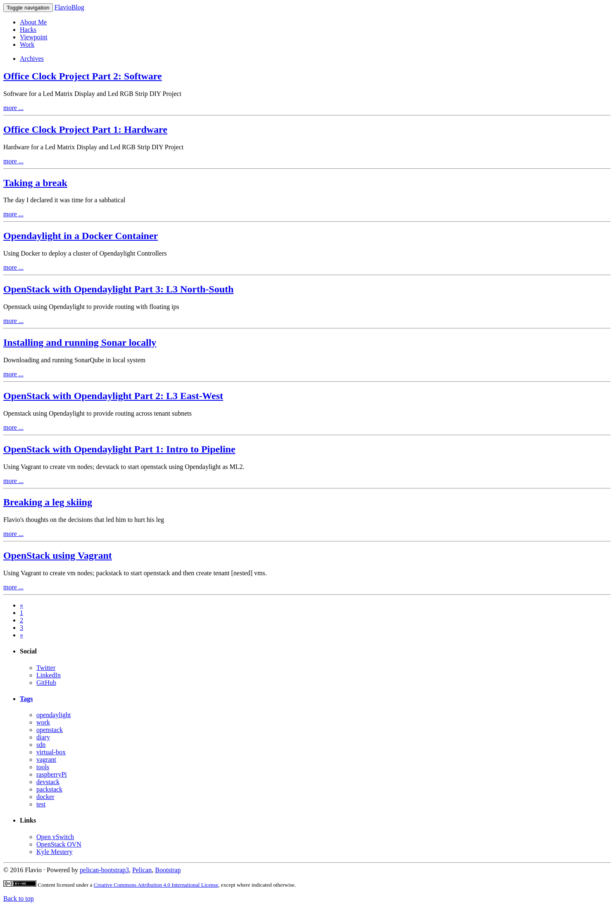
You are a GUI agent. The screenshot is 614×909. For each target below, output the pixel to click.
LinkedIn (48, 675)
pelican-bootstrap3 (104, 869)
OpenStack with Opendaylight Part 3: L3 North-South (118, 289)
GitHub (46, 682)
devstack (47, 781)
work (43, 722)
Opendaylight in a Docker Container (80, 235)
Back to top (18, 898)
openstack (49, 729)
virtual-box (51, 752)
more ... (13, 107)
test (40, 804)
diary (43, 737)
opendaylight (53, 714)
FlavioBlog (69, 7)
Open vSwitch (55, 836)
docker (45, 796)
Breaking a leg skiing (47, 502)
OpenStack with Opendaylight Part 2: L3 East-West (113, 395)
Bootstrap (168, 869)
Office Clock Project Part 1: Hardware (85, 129)
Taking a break (35, 182)
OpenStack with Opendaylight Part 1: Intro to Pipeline (119, 449)
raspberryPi (51, 774)
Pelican (142, 869)
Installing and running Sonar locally (79, 342)
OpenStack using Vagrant (57, 555)
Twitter (45, 667)
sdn (40, 744)
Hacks (28, 29)
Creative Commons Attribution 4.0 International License (156, 885)
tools (42, 766)
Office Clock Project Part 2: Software (82, 76)
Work (27, 44)
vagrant (46, 759)
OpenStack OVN (58, 844)
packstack (49, 789)
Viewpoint (34, 37)
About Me (33, 22)
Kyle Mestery (54, 851)
